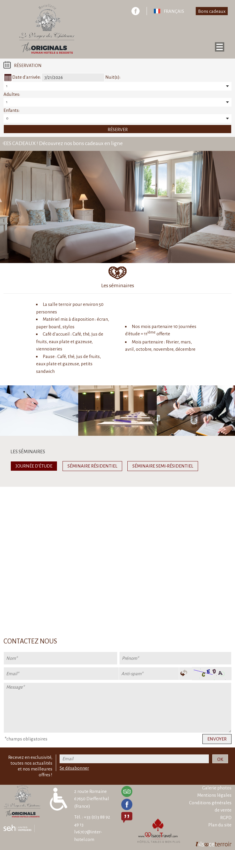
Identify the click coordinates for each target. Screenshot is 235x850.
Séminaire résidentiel (92, 465)
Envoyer (217, 738)
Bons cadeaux (211, 11)
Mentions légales (214, 795)
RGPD (226, 817)
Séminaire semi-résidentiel (162, 465)
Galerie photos (217, 787)
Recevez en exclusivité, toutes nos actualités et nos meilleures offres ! (30, 766)
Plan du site (220, 824)
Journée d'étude (33, 465)
